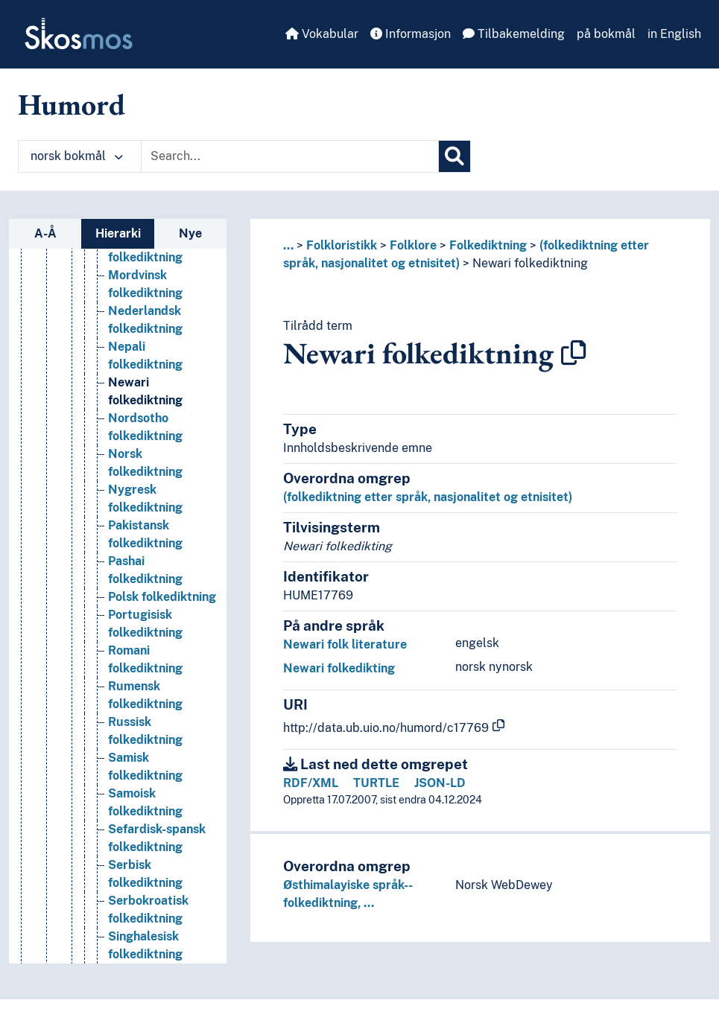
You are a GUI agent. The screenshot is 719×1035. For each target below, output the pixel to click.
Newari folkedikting (339, 668)
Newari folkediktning (530, 263)
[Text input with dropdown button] (290, 156)
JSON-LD (440, 783)
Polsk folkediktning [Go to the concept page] (162, 620)
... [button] (288, 245)
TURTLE (376, 783)
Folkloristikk (341, 245)
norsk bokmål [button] (77, 156)
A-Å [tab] (45, 233)
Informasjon (410, 34)
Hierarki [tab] (118, 233)
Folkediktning (488, 245)
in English (674, 34)
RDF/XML (310, 783)
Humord (71, 104)
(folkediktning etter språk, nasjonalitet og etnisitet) (427, 497)
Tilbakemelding (514, 34)
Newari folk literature (345, 644)
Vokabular (321, 34)
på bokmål (606, 34)
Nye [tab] (190, 233)
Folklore (413, 245)
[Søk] (454, 156)
